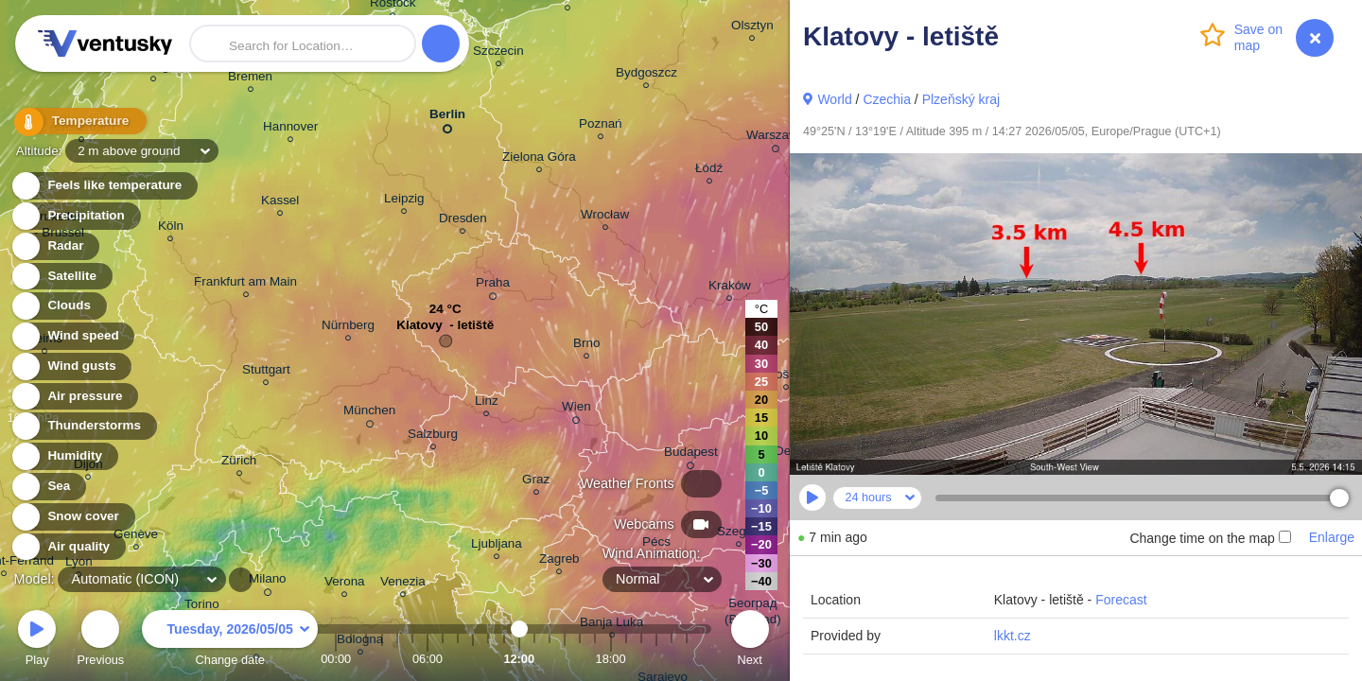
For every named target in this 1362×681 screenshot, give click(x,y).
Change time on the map (1209, 538)
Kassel (280, 203)
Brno (586, 346)
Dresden (463, 221)
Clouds (58, 306)
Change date (230, 641)
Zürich (238, 463)
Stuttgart (266, 372)
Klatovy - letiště (445, 329)
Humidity (64, 456)
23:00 (687, 659)
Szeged (738, 534)
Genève (136, 537)
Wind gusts (71, 366)
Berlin (447, 118)
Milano (268, 581)
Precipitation (75, 216)
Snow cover (72, 517)
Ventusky (102, 43)
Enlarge (1331, 537)
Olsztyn (752, 28)
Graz (536, 482)
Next (750, 641)
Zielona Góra (539, 159)
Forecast (1120, 599)
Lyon (79, 564)
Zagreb (559, 561)
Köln (170, 228)
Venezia (403, 584)
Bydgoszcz (646, 75)
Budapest (691, 455)
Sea (48, 486)
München (369, 413)
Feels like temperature (104, 186)
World (834, 99)
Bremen (250, 79)
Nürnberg (348, 328)
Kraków (729, 288)
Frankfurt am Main (245, 284)
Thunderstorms (83, 426)
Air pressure (74, 396)
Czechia (887, 99)
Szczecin (498, 53)
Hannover (290, 129)
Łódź (709, 171)
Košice (786, 377)
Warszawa (775, 138)
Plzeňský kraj (961, 99)
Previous (100, 641)
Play (37, 641)
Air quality (68, 547)
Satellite (61, 276)
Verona (344, 584)
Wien (576, 409)
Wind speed (72, 336)
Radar (55, 246)
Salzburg (433, 436)
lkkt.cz (1012, 635)
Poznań (600, 126)
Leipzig (404, 201)
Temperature (75, 122)
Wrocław (605, 217)
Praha (493, 285)
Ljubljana (496, 546)
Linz (486, 403)
